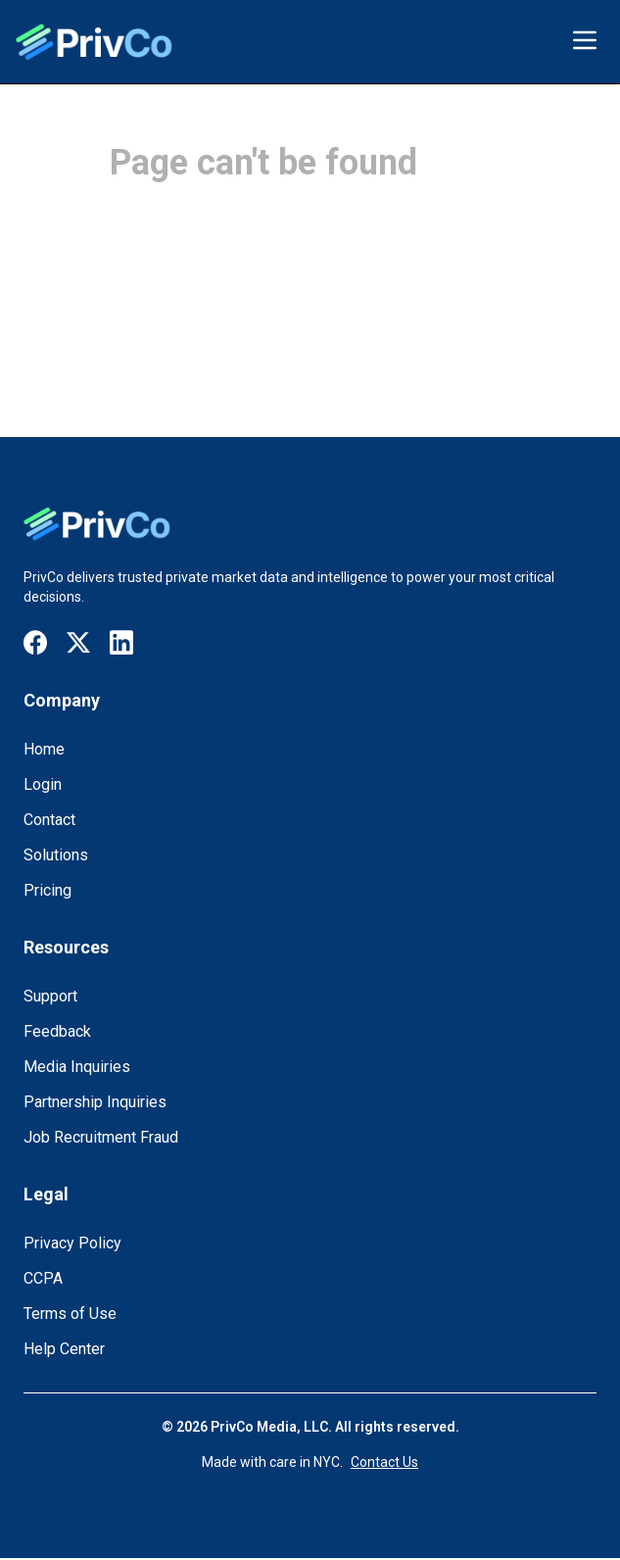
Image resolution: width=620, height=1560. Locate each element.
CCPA (43, 1278)
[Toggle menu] (584, 40)
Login (43, 784)
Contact (49, 819)
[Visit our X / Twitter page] (78, 643)
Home (44, 749)
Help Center (64, 1349)
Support (50, 996)
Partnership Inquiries (95, 1102)
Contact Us (384, 1462)
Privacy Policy (72, 1243)
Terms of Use (70, 1313)
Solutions (56, 855)
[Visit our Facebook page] (35, 642)
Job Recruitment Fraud (101, 1137)
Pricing (48, 890)
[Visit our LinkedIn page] (121, 642)
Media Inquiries (77, 1066)
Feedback (57, 1031)
